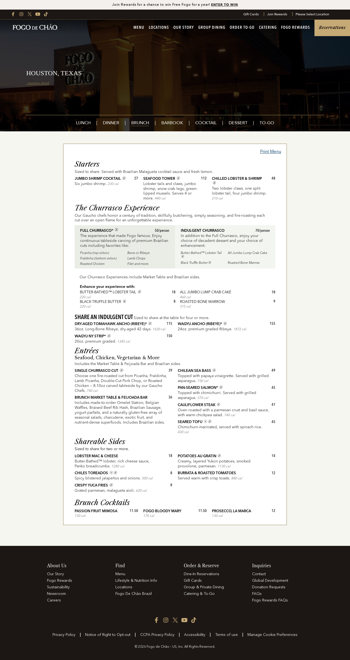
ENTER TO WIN (224, 4)
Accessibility (194, 635)
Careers (54, 600)
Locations (159, 28)
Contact (259, 574)
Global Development (270, 581)
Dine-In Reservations (201, 574)
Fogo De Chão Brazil (133, 594)
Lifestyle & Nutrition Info (136, 581)
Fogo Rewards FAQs (270, 600)
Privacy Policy (63, 635)
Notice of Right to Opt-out (107, 635)
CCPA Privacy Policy (157, 635)
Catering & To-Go (199, 594)
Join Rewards (277, 14)
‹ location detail (37, 83)
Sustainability (58, 587)
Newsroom (56, 594)
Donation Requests (268, 587)
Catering (268, 28)
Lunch (83, 123)
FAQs (257, 594)
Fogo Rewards (295, 28)
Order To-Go (242, 28)
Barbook (172, 123)
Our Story (183, 28)
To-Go (266, 123)
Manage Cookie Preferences (272, 635)
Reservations (332, 27)
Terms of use (226, 635)
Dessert (238, 123)
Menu (138, 28)
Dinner (111, 123)
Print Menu (270, 152)
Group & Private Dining (204, 587)
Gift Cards (251, 14)
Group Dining (211, 28)
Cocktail (206, 123)
